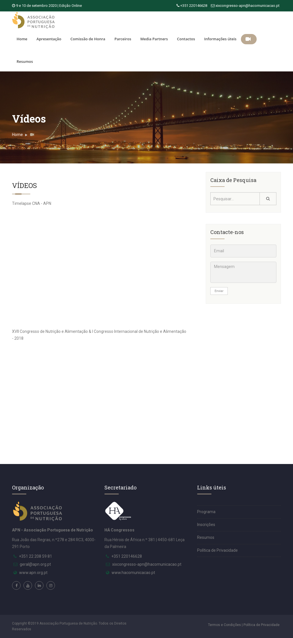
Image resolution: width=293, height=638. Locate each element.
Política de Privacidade (217, 550)
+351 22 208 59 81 (35, 556)
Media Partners (154, 38)
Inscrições (206, 524)
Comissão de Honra (87, 38)
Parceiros (122, 38)
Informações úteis (220, 38)
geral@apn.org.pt (35, 564)
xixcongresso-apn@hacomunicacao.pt (247, 5)
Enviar (219, 291)
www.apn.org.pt (33, 572)
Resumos (25, 61)
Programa (206, 511)
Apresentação (49, 38)
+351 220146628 (193, 5)
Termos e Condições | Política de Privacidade (244, 625)
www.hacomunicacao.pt (133, 572)
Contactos (186, 38)
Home (22, 38)
